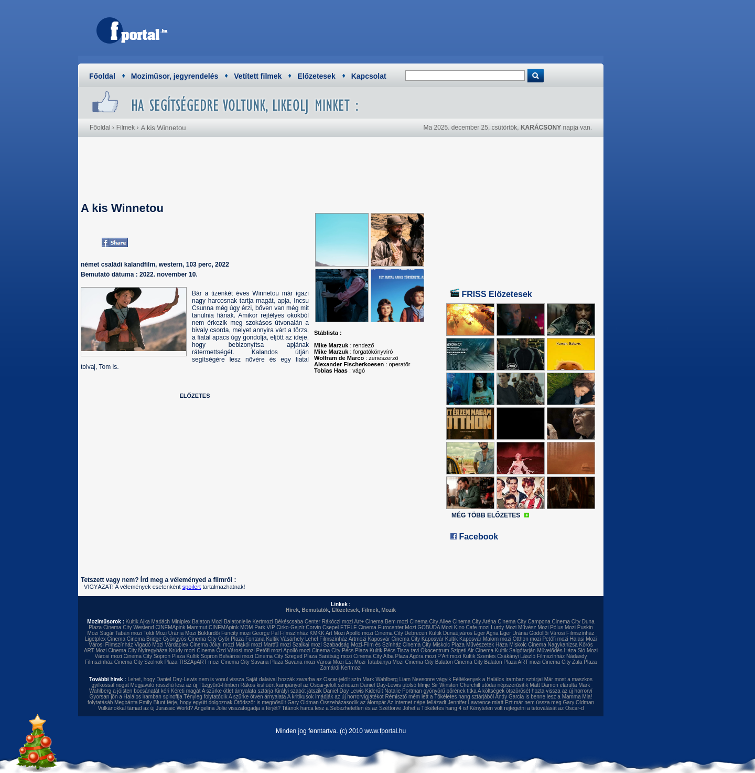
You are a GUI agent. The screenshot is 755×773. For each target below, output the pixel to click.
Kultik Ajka (138, 621)
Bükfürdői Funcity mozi (224, 633)
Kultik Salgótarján (515, 650)
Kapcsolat (368, 76)
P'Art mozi (449, 656)
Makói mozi (248, 645)
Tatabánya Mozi (385, 662)
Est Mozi (355, 662)
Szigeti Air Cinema (471, 650)
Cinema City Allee (430, 621)
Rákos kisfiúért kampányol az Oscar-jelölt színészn (299, 685)
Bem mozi (396, 621)
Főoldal (102, 76)
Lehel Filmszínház (326, 639)
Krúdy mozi (182, 650)
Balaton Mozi (207, 621)
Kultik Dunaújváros (450, 633)
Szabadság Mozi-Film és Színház (362, 645)
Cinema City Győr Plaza (216, 639)
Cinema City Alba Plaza (380, 656)
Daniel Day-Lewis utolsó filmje (395, 685)
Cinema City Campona (524, 621)
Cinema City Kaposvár (417, 639)
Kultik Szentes (478, 656)
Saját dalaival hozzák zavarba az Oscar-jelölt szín (303, 679)
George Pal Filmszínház (280, 633)
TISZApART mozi (199, 662)
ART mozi (529, 662)
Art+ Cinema (368, 621)
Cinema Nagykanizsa (553, 645)
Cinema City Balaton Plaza (485, 662)
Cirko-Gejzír (290, 627)
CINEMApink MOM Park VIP (242, 627)
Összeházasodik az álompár (353, 702)
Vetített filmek (258, 76)
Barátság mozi (335, 656)
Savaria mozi (300, 662)
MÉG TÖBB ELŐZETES (485, 515)
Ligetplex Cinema (105, 639)
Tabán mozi (128, 633)
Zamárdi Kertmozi (341, 668)
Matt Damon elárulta (553, 685)
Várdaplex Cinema (186, 645)
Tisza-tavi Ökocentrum (423, 650)
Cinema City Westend (128, 627)
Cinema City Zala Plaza (569, 662)
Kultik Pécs (382, 650)
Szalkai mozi (307, 645)
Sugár (107, 633)
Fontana (255, 639)
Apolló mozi (359, 633)
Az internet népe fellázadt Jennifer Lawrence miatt (445, 702)
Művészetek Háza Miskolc (496, 645)
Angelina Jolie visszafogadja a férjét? (237, 708)
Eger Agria (486, 633)
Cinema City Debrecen (400, 633)
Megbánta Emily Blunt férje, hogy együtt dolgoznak (173, 702)
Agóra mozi (422, 656)
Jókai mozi (221, 645)
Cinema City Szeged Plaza (286, 656)
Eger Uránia (513, 633)
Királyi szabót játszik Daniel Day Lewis (319, 691)
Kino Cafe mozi (472, 627)
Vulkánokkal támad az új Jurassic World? (145, 708)
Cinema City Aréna (474, 621)
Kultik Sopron (202, 656)
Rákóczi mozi (337, 621)
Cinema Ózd (211, 650)
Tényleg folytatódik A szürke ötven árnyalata (235, 697)
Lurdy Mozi (503, 627)
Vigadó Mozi (149, 645)
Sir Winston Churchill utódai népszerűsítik (480, 685)
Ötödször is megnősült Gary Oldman (276, 702)
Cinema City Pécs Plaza (340, 650)
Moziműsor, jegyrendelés (175, 76)
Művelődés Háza (556, 650)
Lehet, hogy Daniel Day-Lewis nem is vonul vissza (185, 679)
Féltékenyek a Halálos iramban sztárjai (497, 679)
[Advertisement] (406, 28)
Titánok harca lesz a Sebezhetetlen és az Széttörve (342, 708)
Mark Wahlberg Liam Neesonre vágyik (406, 679)
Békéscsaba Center (297, 621)
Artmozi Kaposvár (369, 639)
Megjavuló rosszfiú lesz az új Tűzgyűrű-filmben (185, 685)
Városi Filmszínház (111, 645)
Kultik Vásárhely (285, 639)
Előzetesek (316, 76)
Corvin (313, 627)
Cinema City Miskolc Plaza (434, 645)
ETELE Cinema (358, 627)
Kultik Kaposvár (463, 639)
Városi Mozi (330, 662)
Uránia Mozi (182, 633)
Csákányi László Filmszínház (531, 656)
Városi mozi (241, 650)
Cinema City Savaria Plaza (252, 662)
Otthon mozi (527, 639)
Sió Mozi (588, 650)
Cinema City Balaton (428, 662)
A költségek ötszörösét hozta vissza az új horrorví (535, 691)
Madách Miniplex (171, 621)
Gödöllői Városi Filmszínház (561, 633)
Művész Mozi (533, 627)
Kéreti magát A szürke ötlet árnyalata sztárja (222, 691)
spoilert (191, 587)
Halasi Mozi (583, 639)
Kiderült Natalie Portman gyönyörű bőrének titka (421, 691)
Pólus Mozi (563, 627)
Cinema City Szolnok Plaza (146, 662)
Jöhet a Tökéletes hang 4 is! (435, 708)
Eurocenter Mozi (397, 627)
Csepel (330, 627)
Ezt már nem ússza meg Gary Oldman (549, 702)
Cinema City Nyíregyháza (137, 650)
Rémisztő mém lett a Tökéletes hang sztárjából (439, 697)
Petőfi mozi (555, 639)
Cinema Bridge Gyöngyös (157, 639)
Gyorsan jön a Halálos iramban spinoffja (136, 697)
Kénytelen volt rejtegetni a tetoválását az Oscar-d (527, 708)
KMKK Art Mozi (326, 633)
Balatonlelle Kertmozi (248, 621)
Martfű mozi (277, 645)
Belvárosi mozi (236, 656)
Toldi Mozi (155, 633)
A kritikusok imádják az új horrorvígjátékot (335, 697)
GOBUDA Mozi (434, 627)
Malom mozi (497, 639)
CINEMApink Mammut (181, 627)
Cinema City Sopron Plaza (154, 656)
